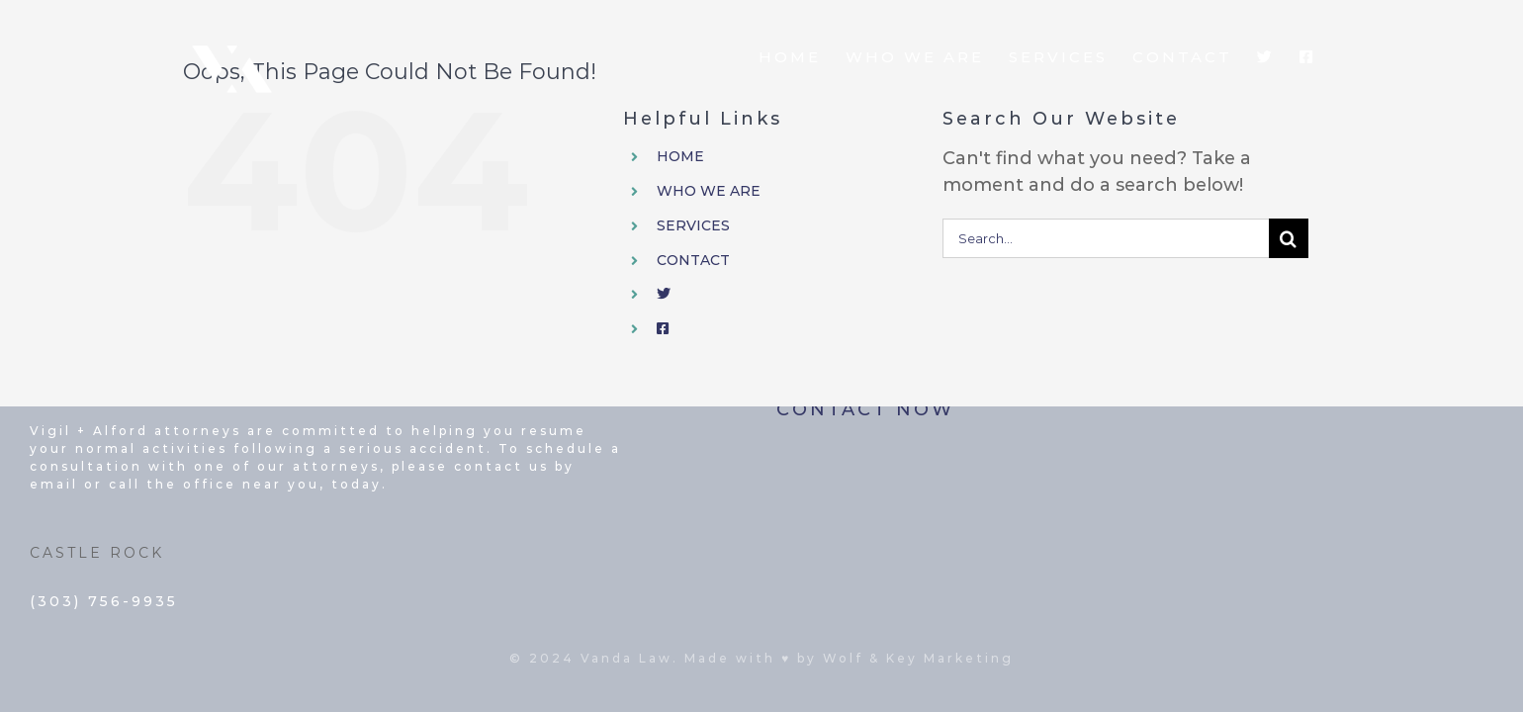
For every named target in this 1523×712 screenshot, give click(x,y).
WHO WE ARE (709, 191)
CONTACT (693, 260)
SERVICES (693, 225)
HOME (680, 156)
